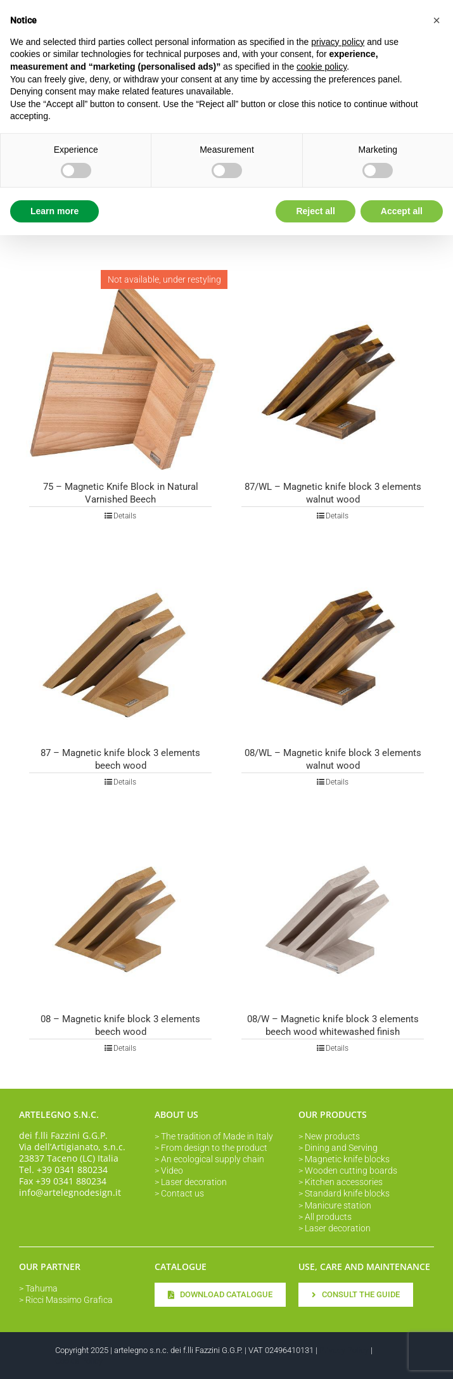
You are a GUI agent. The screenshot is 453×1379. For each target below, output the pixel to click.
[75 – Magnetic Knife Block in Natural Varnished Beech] (120, 377)
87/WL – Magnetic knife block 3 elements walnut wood (333, 493)
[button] (436, 20)
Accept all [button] (402, 211)
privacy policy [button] (337, 42)
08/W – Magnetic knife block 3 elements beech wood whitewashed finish (333, 1025)
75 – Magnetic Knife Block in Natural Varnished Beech (120, 493)
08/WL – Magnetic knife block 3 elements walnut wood (333, 759)
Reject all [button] (315, 211)
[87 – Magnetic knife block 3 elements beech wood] (120, 643)
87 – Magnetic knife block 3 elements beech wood (120, 759)
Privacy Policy (344, 1350)
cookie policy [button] (322, 66)
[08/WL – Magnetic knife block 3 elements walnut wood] (332, 643)
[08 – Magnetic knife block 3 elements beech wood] (120, 909)
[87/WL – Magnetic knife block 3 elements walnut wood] (332, 377)
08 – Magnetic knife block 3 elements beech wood (120, 1025)
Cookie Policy (79, 1361)
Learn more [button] (54, 211)
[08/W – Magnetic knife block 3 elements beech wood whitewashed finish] (332, 909)
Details (124, 515)
